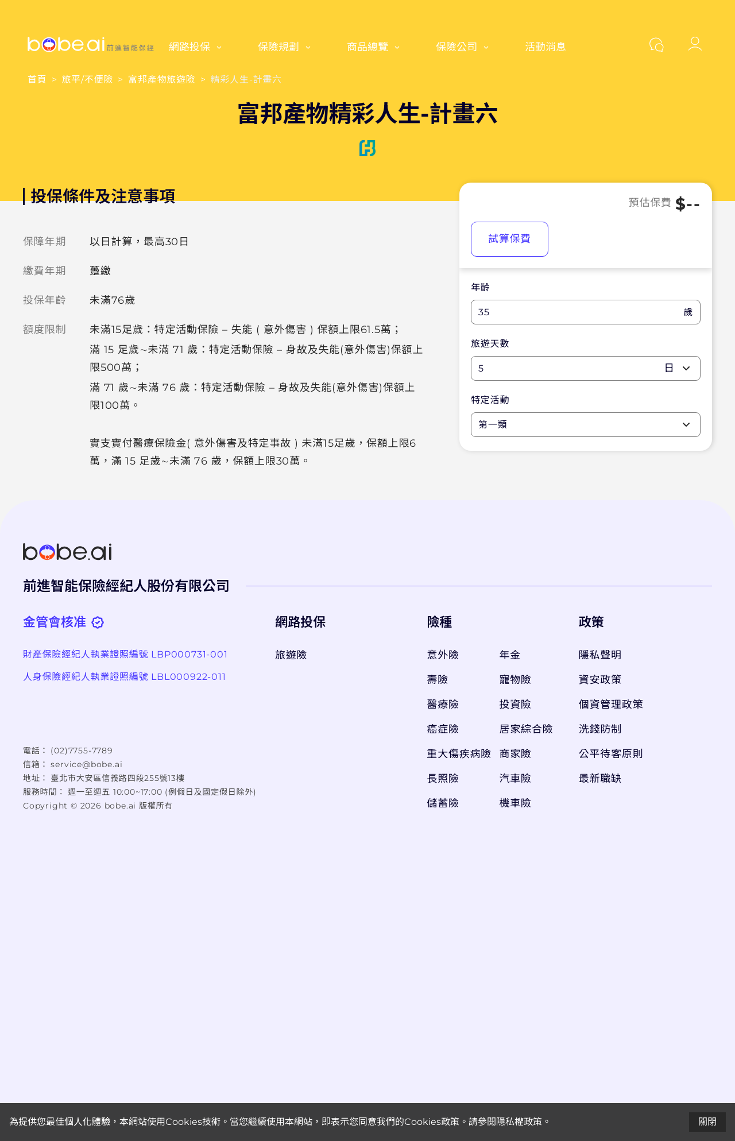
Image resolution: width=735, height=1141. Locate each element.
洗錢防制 (600, 729)
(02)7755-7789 (82, 750)
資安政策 (600, 680)
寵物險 (516, 680)
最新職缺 (600, 778)
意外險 (443, 655)
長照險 (443, 778)
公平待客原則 (611, 754)
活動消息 (545, 47)
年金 (510, 655)
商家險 (516, 754)
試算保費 (509, 239)
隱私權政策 (519, 1121)
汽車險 (516, 778)
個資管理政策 (611, 704)
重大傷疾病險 (457, 754)
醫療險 (443, 704)
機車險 (516, 803)
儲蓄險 (443, 803)
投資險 (516, 704)
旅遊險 (291, 655)
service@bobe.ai (86, 764)
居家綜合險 (527, 729)
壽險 (437, 680)
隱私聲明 (600, 655)
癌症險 (443, 729)
